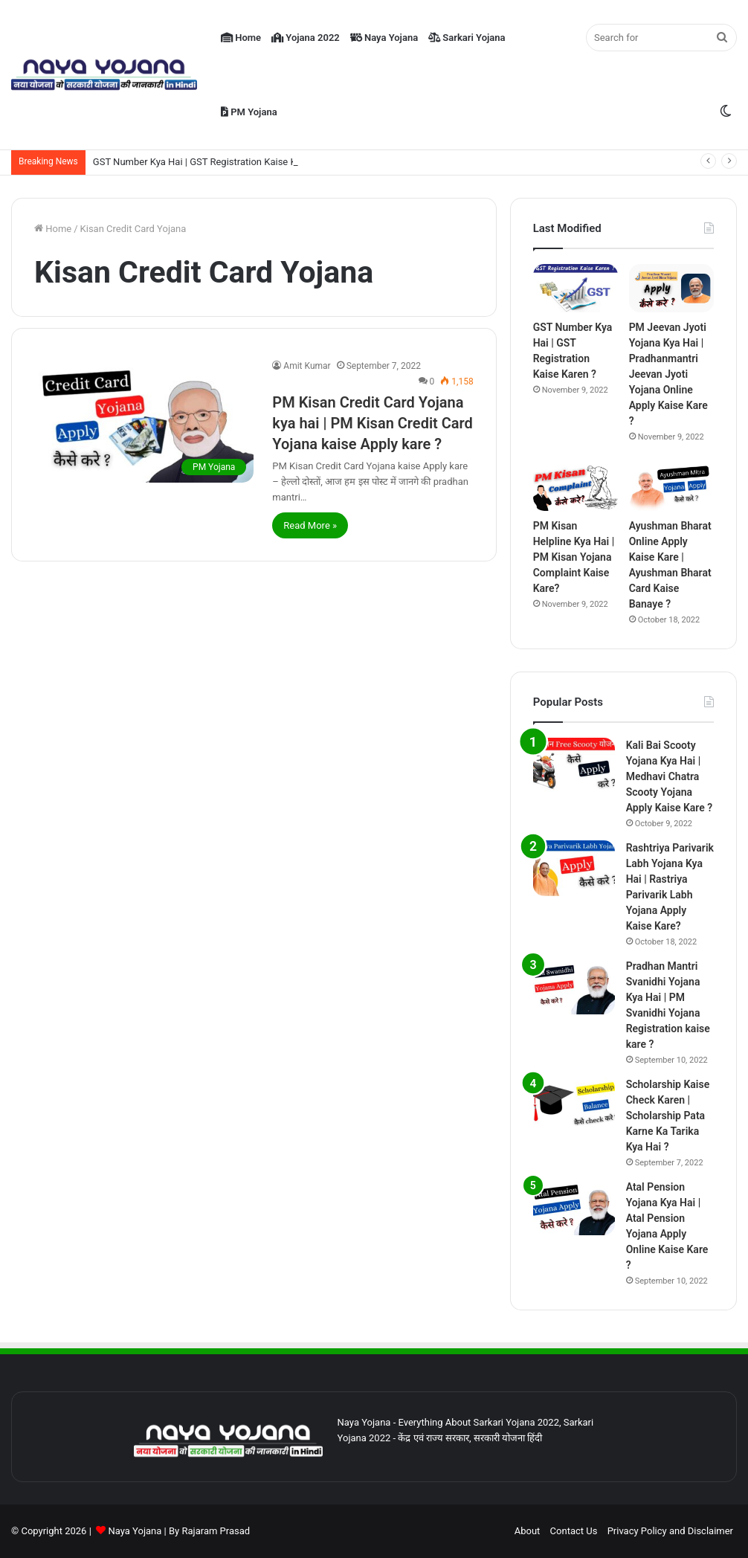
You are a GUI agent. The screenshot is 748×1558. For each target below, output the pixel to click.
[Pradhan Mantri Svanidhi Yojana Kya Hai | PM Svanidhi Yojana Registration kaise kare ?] (574, 986)
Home (241, 37)
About (528, 1530)
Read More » (310, 525)
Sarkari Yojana (466, 37)
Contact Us (574, 1530)
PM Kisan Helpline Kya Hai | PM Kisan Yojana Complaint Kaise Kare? (574, 557)
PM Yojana (249, 112)
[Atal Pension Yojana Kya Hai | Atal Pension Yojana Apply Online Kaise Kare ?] (574, 1207)
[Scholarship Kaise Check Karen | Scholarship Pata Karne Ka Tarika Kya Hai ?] (574, 1105)
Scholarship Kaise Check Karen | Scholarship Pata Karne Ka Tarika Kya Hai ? (668, 1115)
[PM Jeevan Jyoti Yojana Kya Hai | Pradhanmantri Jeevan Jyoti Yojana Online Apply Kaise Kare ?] (671, 288)
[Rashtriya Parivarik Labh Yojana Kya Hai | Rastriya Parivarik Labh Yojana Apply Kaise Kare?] (574, 868)
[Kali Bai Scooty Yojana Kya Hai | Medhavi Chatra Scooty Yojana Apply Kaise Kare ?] (574, 766)
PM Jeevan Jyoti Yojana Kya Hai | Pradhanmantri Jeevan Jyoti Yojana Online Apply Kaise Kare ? (668, 374)
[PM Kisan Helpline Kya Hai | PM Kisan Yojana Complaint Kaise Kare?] (575, 487)
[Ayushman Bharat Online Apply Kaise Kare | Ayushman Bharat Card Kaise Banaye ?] (671, 487)
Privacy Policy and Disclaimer (670, 1530)
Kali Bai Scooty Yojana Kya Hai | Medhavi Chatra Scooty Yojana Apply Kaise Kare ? (669, 776)
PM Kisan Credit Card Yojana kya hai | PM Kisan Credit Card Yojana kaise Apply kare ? (372, 423)
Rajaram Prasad (215, 1530)
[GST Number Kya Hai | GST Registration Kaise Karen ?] (575, 288)
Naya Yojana (384, 37)
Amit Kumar (306, 366)
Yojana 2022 (305, 37)
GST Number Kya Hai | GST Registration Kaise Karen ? (208, 161)
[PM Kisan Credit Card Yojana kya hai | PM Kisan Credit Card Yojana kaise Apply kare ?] (144, 420)
